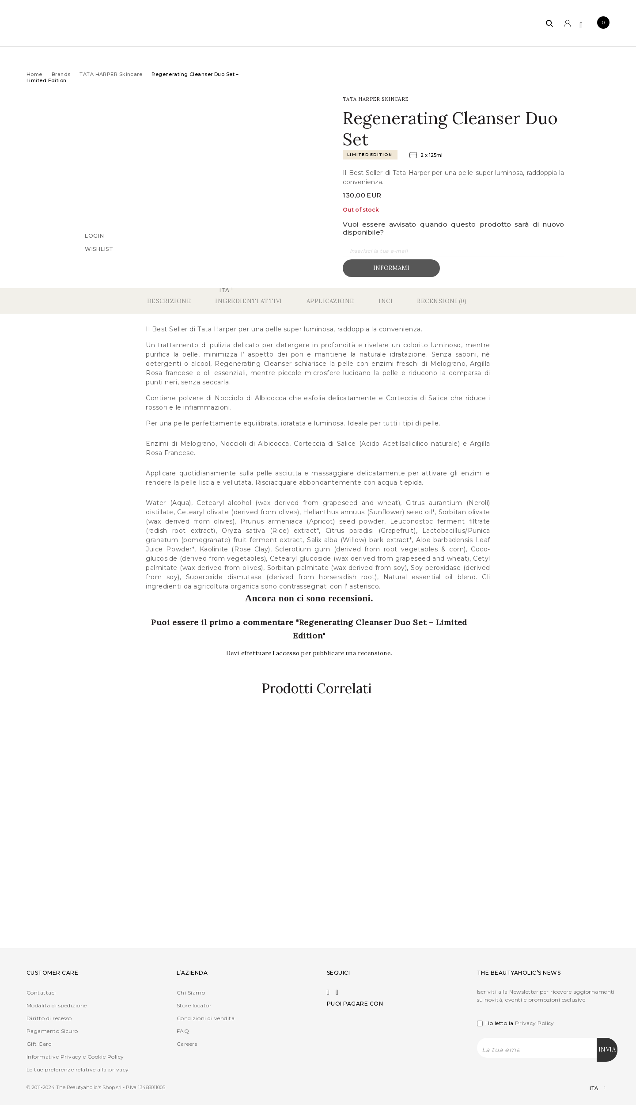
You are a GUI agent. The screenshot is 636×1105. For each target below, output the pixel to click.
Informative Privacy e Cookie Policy (75, 1056)
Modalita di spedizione (56, 1005)
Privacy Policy (534, 1022)
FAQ (183, 1030)
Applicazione (330, 301)
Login (94, 235)
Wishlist (99, 248)
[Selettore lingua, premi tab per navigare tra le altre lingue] (590, 1088)
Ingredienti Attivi (248, 301)
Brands (61, 74)
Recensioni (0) (441, 301)
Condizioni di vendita (206, 1017)
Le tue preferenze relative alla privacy (77, 1069)
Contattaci (41, 992)
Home (34, 74)
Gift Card (39, 1043)
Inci (386, 301)
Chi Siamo (191, 992)
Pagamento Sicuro (52, 1030)
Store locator (194, 1005)
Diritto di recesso (49, 1017)
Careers (187, 1043)
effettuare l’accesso (271, 653)
